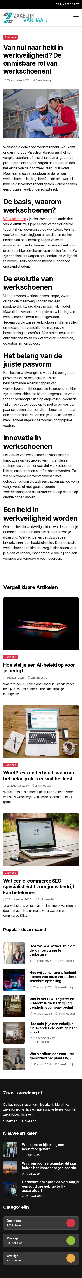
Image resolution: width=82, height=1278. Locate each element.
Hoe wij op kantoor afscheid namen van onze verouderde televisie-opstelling (53, 976)
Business (10, 37)
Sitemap (10, 1121)
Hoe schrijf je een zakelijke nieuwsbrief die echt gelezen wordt (54, 1028)
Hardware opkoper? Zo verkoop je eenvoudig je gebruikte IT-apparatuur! (50, 1186)
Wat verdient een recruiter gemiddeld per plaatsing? (52, 1056)
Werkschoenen (14, 219)
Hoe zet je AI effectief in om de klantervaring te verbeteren (52, 950)
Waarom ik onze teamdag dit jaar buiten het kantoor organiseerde (49, 1165)
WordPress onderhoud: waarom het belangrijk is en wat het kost (38, 775)
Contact (29, 1121)
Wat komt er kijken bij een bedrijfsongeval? (43, 1147)
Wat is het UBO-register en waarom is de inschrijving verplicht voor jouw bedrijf (52, 1003)
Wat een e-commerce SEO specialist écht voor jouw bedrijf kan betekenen (38, 886)
